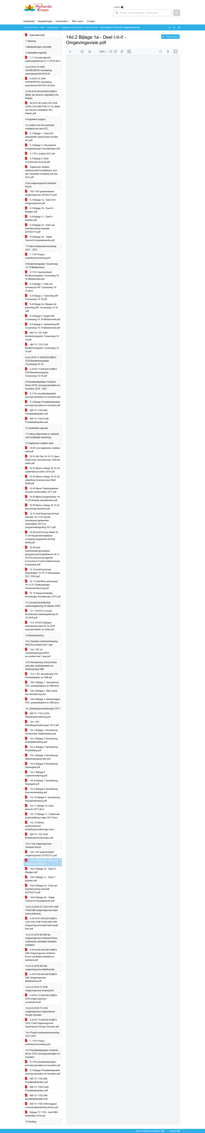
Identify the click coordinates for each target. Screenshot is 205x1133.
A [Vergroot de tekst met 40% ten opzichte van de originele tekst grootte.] (179, 27)
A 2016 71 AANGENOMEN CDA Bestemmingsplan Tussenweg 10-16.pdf (41, 372)
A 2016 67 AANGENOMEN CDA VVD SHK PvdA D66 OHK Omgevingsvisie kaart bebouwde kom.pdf (41, 923)
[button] (176, 12)
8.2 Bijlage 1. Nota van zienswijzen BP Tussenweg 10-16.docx (41, 287)
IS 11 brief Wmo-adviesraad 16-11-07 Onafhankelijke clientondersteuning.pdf (41, 584)
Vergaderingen (45, 21)
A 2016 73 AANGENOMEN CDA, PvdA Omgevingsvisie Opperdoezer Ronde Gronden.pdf (42, 1023)
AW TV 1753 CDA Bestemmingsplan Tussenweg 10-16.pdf (42, 348)
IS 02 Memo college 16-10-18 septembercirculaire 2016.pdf (42, 470)
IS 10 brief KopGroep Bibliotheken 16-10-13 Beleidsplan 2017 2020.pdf (42, 573)
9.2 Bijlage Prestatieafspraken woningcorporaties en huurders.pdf (42, 404)
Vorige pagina (170, 36)
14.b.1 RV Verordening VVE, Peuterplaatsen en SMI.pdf (42, 676)
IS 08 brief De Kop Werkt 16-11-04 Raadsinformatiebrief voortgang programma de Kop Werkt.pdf (42, 537)
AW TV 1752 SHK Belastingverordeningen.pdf (39, 836)
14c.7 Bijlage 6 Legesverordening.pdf (36, 774)
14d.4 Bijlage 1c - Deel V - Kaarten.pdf (40, 879)
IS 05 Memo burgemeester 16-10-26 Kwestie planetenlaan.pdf (42, 498)
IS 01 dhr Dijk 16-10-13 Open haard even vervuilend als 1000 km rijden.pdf (42, 459)
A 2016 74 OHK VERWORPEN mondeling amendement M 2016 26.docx (40, 82)
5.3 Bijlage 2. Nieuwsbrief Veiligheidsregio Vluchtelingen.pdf (42, 147)
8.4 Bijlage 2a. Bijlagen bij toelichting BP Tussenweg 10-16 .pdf (41, 307)
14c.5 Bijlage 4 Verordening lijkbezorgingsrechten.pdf (41, 757)
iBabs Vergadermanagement (149, 1131)
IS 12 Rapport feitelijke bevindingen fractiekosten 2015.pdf (42, 595)
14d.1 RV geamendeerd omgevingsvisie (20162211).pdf (41, 193)
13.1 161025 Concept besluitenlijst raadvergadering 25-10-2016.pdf (42, 614)
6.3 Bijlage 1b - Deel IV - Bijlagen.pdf (40, 210)
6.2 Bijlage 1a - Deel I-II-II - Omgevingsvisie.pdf (41, 201)
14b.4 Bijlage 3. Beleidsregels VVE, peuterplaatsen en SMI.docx (42, 701)
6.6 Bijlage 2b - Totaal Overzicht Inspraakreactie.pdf (39, 238)
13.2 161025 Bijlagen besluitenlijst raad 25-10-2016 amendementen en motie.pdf (40, 626)
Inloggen (174, 1131)
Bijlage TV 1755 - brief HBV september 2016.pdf (41, 1114)
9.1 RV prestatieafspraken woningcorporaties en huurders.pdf (42, 395)
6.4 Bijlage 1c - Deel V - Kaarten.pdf (39, 218)
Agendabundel (35, 35)
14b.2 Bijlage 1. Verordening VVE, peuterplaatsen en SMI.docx (42, 684)
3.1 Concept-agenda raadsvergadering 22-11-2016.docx (42, 59)
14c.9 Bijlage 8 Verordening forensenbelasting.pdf (41, 791)
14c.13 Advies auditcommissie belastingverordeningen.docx (39, 826)
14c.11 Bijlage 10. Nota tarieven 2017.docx (39, 807)
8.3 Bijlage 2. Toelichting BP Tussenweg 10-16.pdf (41, 297)
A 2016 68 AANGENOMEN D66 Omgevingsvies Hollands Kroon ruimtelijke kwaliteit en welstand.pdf (41, 955)
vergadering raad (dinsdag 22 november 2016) (79, 27)
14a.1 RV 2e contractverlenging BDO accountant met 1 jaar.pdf (37, 653)
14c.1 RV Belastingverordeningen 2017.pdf (42, 723)
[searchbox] (143, 12)
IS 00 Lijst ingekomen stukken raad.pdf (42, 450)
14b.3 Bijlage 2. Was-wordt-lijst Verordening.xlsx (41, 692)
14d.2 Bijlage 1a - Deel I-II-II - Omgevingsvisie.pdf (42, 862)
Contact (91, 21)
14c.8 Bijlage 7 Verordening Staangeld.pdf (41, 782)
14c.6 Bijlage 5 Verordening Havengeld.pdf (41, 765)
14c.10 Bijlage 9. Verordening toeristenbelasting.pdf (42, 799)
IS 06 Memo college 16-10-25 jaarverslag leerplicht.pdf (42, 507)
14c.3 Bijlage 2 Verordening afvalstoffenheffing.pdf (41, 740)
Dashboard (29, 21)
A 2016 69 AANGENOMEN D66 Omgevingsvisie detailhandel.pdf (41, 977)
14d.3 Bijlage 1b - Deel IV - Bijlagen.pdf (41, 870)
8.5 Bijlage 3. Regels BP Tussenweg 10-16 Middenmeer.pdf (42, 318)
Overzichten (61, 21)
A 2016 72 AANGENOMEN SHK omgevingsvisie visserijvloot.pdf (41, 998)
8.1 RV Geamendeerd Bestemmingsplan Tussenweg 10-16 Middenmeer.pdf (42, 275)
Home (42, 27)
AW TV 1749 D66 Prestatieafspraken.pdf (36, 412)
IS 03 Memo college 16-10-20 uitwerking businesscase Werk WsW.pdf (42, 480)
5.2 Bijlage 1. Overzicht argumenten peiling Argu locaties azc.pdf (41, 136)
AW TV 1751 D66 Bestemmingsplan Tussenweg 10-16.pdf (42, 336)
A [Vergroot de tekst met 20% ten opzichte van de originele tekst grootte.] (174, 27)
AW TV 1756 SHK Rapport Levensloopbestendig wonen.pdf (41, 1106)
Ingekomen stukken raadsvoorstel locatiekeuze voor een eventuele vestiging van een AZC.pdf (41, 172)
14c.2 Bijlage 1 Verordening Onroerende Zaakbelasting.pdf (41, 732)
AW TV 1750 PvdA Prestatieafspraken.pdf (37, 420)
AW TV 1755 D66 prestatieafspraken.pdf (36, 1097)
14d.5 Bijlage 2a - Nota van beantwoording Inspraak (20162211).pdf (41, 889)
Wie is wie (77, 21)
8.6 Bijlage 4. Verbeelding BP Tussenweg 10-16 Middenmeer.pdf (42, 326)
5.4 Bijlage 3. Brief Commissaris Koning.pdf (37, 160)
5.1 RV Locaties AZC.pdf (40, 153)
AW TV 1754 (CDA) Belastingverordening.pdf (37, 715)
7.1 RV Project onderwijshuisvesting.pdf (37, 256)
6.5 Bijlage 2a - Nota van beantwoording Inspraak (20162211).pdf (40, 228)
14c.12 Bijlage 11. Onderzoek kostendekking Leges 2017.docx (42, 816)
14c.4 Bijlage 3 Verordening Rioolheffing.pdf (41, 749)
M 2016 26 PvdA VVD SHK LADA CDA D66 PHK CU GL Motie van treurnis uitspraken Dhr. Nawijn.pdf (42, 108)
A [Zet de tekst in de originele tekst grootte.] (169, 27)
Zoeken (117, 7)
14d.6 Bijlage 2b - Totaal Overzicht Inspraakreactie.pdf (39, 899)
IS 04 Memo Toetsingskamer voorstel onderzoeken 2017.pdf (42, 490)
